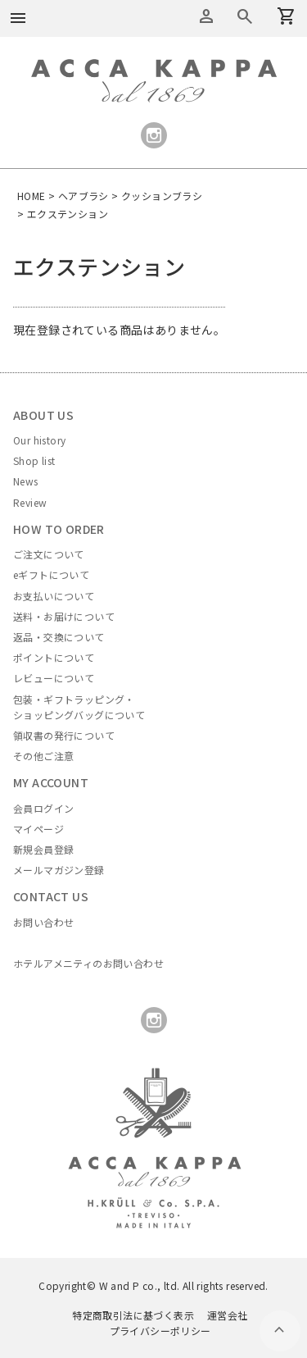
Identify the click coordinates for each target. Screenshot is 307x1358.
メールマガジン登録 (59, 870)
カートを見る (245, 16)
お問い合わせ (43, 922)
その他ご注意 (43, 756)
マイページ (38, 829)
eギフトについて (51, 574)
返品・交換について (59, 637)
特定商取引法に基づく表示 (133, 1315)
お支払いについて (53, 596)
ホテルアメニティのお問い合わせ (88, 963)
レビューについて (53, 678)
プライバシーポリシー (160, 1330)
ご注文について (48, 554)
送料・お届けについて (64, 616)
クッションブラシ (161, 196)
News (25, 481)
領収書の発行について (64, 735)
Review (30, 502)
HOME (31, 196)
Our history (39, 440)
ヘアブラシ (83, 196)
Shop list (34, 460)
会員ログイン (43, 808)
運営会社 (227, 1315)
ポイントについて (53, 657)
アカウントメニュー (206, 16)
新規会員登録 (43, 849)
